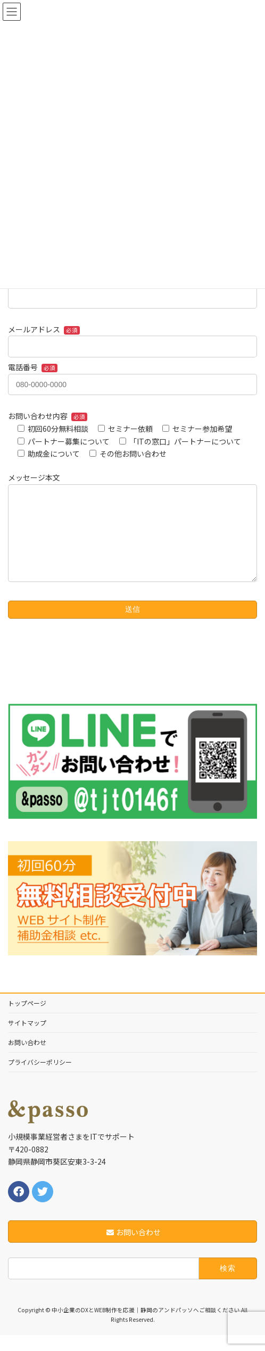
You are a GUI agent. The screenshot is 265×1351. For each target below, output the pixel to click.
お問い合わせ (27, 1058)
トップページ (27, 1018)
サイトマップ (27, 1038)
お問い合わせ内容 (47, 416)
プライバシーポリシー (40, 1077)
